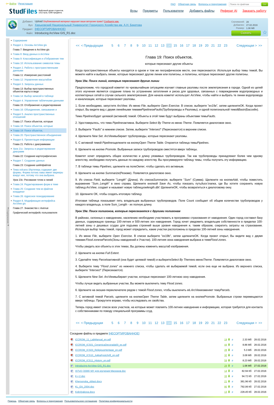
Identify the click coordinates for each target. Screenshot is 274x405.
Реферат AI (228, 11)
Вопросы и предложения (212, 4)
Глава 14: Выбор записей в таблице (33, 41)
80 (225, 386)
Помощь (12, 401)
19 (200, 45)
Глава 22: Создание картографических (35, 101)
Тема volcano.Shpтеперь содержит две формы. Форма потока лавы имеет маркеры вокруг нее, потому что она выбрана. (38, 118)
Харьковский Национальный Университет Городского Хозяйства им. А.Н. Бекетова (88, 25)
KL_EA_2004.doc (84, 386)
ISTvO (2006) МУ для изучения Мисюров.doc (100, 371)
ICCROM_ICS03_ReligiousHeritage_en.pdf (98, 350)
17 (188, 45)
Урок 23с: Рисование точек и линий (33, 125)
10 (144, 45)
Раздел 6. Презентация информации (34, 85)
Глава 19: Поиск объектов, (28, 76)
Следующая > (247, 45)
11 (150, 45)
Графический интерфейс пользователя (35, 158)
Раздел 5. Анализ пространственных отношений (34, 61)
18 (194, 45)
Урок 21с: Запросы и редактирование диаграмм (34, 95)
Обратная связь (187, 4)
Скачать (246, 32)
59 (225, 360)
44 (225, 344)
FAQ (173, 4)
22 (219, 45)
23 (225, 45)
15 (175, 45)
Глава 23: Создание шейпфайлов (32, 110)
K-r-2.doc (80, 376)
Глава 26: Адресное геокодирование (33, 141)
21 (213, 45)
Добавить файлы (201, 11)
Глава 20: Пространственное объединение (37, 80)
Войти (12, 3)
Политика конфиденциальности (115, 401)
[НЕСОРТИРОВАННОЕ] (50, 29)
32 (225, 355)
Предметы (150, 11)
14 (169, 45)
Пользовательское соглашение (80, 401)
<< (78, 45)
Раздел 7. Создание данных (29, 106)
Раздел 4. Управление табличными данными (38, 46)
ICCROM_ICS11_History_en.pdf (92, 360)
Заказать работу (254, 11)
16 (181, 45)
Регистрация (25, 3)
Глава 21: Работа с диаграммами (32, 89)
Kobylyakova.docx (85, 392)
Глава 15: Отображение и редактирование (37, 50)
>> (260, 45)
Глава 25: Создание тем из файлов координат (33, 136)
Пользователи (173, 11)
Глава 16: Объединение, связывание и (35, 55)
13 (162, 45)
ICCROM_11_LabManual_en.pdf (93, 339)
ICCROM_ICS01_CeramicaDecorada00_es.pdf (100, 344)
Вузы (134, 11)
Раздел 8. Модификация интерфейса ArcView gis (34, 147)
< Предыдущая (92, 45)
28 (225, 350)
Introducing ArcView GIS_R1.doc (93, 365)
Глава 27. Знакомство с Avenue (30, 153)
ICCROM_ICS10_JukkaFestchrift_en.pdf (97, 355)
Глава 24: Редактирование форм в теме (35, 129)
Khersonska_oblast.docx (88, 381)
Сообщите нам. (111, 21)
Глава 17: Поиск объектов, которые (33, 67)
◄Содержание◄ (8, 99)
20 (206, 45)
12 (156, 45)
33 (225, 376)
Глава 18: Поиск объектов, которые (33, 71)
